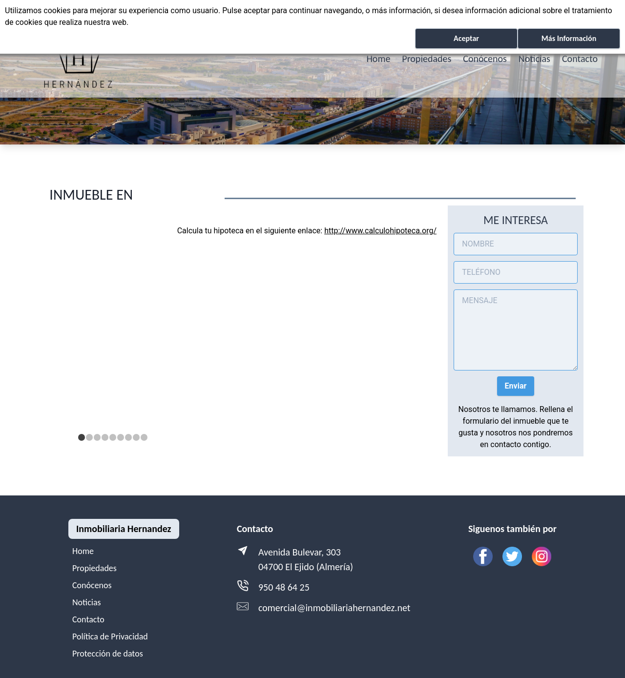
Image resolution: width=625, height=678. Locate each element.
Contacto (580, 58)
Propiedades (426, 58)
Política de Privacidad (110, 636)
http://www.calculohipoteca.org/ (380, 230)
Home (378, 58)
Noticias (534, 58)
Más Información (569, 38)
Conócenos (485, 58)
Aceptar (466, 38)
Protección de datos (107, 653)
